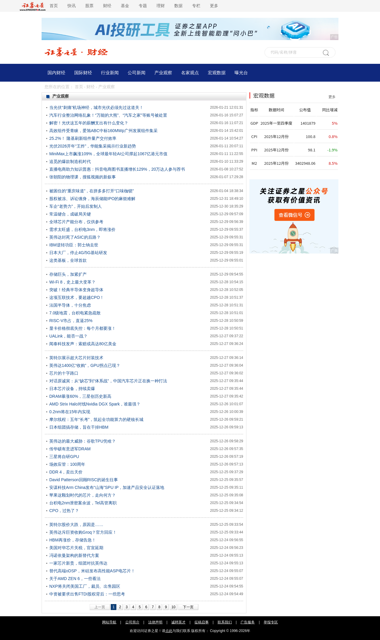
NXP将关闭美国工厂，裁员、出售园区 (84, 586)
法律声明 (155, 622)
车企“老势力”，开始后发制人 (75, 206)
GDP (254, 123)
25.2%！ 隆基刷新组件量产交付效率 (82, 138)
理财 (160, 6)
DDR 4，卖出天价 (66, 472)
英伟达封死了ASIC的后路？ (75, 237)
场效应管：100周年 (67, 464)
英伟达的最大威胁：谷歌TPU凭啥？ (82, 441)
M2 (254, 163)
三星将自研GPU (64, 456)
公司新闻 (136, 72)
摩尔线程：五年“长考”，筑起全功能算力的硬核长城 (96, 419)
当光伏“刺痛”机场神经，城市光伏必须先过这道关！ (96, 107)
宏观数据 (217, 72)
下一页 (188, 607)
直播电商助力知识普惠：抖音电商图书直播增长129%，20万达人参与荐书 (117, 169)
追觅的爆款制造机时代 (70, 161)
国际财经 (83, 72)
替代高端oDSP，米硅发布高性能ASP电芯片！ (92, 570)
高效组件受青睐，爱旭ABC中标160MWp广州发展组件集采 (103, 130)
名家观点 (190, 72)
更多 (214, 6)
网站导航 (109, 622)
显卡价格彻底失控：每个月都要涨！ (82, 328)
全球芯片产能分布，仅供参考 (76, 221)
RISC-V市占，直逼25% (70, 320)
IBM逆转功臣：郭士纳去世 (73, 245)
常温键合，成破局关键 (70, 214)
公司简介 (132, 622)
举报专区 (271, 622)
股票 (89, 6)
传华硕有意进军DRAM (70, 448)
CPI (254, 136)
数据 (178, 6)
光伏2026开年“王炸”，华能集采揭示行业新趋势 (92, 146)
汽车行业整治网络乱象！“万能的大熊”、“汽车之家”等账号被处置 (108, 115)
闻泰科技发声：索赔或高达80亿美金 (82, 343)
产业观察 (163, 72)
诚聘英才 (178, 622)
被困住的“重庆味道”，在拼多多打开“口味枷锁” (91, 190)
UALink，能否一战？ (68, 336)
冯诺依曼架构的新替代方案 (74, 555)
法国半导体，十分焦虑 (70, 305)
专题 (143, 6)
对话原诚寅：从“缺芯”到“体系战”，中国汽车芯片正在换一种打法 (108, 380)
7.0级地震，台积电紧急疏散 (75, 313)
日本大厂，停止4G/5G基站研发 (78, 252)
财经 (107, 6)
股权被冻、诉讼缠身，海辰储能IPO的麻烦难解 (92, 198)
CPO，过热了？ (64, 510)
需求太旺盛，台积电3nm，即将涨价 (82, 229)
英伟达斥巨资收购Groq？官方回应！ (83, 532)
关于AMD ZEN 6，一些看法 (75, 578)
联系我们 (225, 622)
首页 (54, 6)
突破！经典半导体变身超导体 (76, 289)
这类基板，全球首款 (68, 260)
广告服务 (247, 622)
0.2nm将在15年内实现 (69, 411)
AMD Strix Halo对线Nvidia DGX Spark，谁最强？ (94, 404)
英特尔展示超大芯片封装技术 (76, 357)
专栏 (196, 6)
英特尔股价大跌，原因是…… (76, 524)
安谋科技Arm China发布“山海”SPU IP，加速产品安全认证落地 (106, 487)
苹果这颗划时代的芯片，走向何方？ (82, 495)
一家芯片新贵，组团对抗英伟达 (78, 563)
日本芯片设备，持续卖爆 (72, 388)
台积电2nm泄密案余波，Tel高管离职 (83, 502)
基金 (125, 6)
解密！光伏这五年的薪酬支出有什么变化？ (88, 123)
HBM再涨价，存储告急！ (72, 540)
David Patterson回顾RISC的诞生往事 (83, 479)
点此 (168, 631)
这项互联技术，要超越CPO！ (76, 297)
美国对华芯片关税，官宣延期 (76, 547)
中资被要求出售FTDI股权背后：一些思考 (87, 594)
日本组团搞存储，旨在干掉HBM (78, 427)
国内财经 (56, 72)
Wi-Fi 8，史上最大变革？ (72, 282)
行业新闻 (110, 72)
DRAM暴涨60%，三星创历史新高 (80, 396)
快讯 (71, 6)
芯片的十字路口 (63, 373)
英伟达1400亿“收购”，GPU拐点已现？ (84, 365)
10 (173, 607)
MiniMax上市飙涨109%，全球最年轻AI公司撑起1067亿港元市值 (108, 153)
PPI (254, 150)
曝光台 (241, 72)
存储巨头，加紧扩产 (68, 274)
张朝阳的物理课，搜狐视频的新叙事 (82, 177)
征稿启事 (201, 622)
